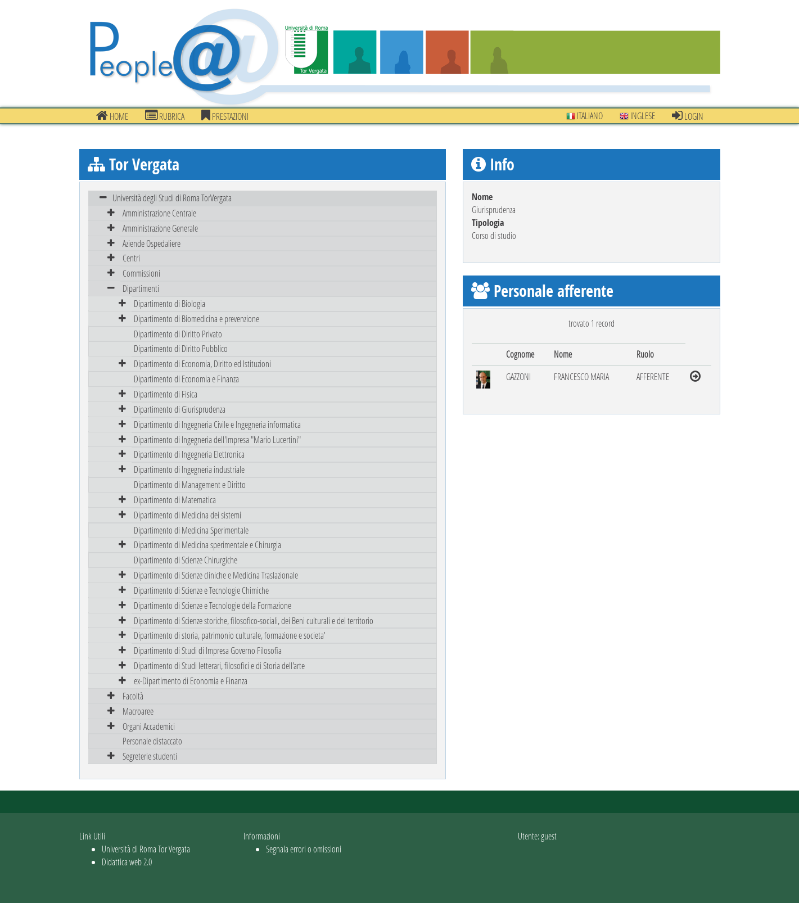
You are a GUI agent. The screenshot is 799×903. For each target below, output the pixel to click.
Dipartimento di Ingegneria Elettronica (189, 454)
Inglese (637, 115)
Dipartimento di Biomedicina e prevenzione (196, 318)
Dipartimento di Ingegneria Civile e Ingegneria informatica (217, 424)
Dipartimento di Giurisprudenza (179, 409)
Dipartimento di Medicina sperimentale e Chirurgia (207, 544)
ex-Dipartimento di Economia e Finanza (190, 681)
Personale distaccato (152, 741)
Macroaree (138, 711)
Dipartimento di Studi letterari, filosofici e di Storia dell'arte (219, 665)
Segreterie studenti (150, 756)
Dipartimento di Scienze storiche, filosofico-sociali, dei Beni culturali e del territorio (253, 620)
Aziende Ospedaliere (151, 243)
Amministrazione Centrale (159, 213)
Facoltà (133, 696)
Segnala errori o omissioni (303, 849)
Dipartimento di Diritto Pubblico (181, 348)
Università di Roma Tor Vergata (146, 849)
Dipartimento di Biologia (169, 303)
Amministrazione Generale (160, 228)
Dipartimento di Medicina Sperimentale (191, 530)
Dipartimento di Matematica (175, 499)
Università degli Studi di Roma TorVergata (172, 198)
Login (687, 116)
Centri (131, 258)
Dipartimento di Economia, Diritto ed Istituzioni (202, 363)
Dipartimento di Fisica (165, 394)
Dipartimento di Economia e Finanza (186, 379)
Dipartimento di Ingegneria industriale (189, 469)
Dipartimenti (141, 288)
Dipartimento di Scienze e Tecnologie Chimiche (201, 590)
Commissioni (141, 273)
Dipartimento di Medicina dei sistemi (187, 515)
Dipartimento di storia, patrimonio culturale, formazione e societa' (230, 635)
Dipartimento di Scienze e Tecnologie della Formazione (212, 605)
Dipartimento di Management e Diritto (190, 484)
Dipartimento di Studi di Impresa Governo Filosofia (208, 650)
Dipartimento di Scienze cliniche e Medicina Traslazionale (216, 575)
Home (112, 116)
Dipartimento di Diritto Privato (178, 334)
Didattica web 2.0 (127, 862)
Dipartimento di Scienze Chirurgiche (185, 560)
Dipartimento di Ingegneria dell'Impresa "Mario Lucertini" (217, 439)
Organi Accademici (149, 726)
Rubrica (164, 116)
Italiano (584, 115)
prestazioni (225, 116)
